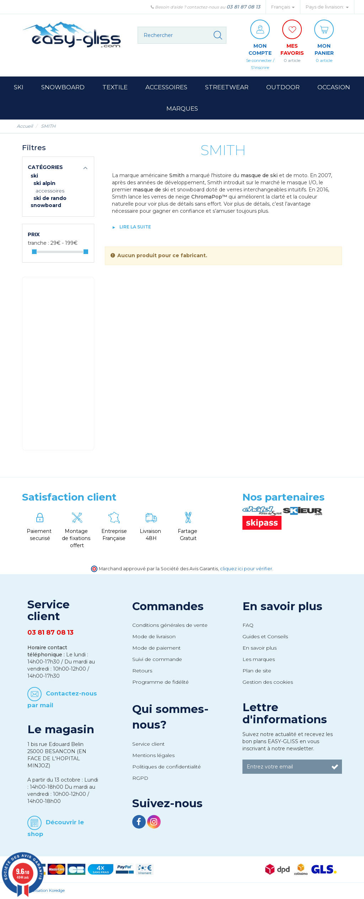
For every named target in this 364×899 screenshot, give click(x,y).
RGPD (140, 778)
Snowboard (46, 205)
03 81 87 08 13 (243, 7)
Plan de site (256, 670)
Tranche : (38, 243)
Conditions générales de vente (170, 625)
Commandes (168, 606)
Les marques (258, 659)
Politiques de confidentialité (166, 766)
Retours (142, 670)
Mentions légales (153, 755)
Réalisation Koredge (46, 890)
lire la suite (135, 226)
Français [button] (283, 7)
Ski (34, 176)
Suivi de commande (157, 659)
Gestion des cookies (267, 682)
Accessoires (50, 190)
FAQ (247, 625)
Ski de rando (49, 198)
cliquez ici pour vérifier (246, 568)
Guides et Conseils (265, 636)
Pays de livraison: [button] (327, 7)
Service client (148, 744)
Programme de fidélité (160, 682)
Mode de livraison (154, 636)
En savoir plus (282, 606)
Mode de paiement (156, 648)
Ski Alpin (44, 183)
